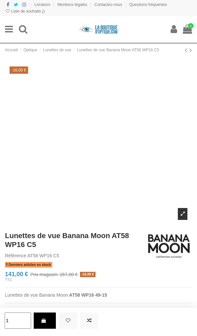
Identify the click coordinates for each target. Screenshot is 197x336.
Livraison (42, 4)
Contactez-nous (109, 4)
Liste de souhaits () (25, 11)
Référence (15, 255)
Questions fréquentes (148, 4)
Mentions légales (73, 4)
